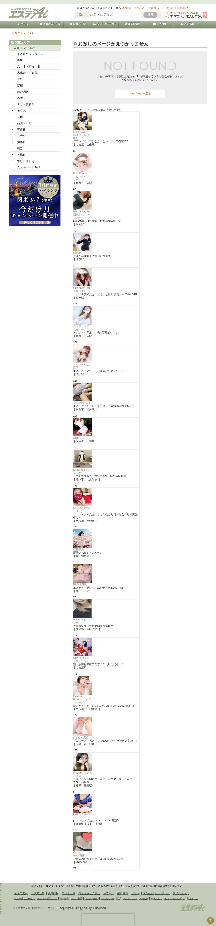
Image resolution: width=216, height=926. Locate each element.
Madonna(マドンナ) (82, 621)
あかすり (143, 898)
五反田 (21, 129)
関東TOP (183, 7)
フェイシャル (91, 898)
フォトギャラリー (104, 23)
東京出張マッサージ (30, 53)
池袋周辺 (23, 91)
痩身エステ (156, 898)
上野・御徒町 (26, 104)
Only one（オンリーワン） (81, 659)
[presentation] (108, 920)
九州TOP (169, 7)
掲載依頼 (122, 893)
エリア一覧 (37, 893)
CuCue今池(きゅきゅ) (81, 509)
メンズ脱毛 (76, 898)
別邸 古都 (79, 437)
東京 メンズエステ (26, 47)
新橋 (20, 117)
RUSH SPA (80, 584)
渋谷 (20, 79)
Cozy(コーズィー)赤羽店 (82, 854)
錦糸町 (21, 142)
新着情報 (53, 893)
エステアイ (21, 893)
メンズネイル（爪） (174, 898)
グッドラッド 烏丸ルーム (82, 328)
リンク (135, 893)
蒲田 (20, 148)
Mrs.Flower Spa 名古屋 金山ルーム (81, 135)
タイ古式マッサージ (24, 898)
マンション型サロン (47, 898)
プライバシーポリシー (156, 893)
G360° (77, 252)
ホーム (22, 23)
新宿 (20, 85)
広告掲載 (187, 23)
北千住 (21, 135)
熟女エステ (192, 898)
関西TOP (127, 7)
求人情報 (159, 23)
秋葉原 (21, 110)
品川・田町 (24, 123)
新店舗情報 (132, 23)
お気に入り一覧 (50, 23)
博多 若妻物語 (81, 402)
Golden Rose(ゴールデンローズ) (82, 699)
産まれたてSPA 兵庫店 (82, 774)
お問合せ (108, 893)
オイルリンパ (130, 898)
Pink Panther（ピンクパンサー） (81, 176)
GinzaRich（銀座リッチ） (82, 289)
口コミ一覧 (77, 23)
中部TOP (140, 7)
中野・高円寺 (26, 161)
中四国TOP (154, 7)
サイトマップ (181, 893)
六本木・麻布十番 (29, 66)
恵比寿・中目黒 (27, 72)
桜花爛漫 (78, 549)
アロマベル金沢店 (81, 366)
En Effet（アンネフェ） (82, 471)
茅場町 (21, 154)
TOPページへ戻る (140, 93)
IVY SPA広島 (81, 737)
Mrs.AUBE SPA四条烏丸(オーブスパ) (82, 214)
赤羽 (20, 98)
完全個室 (64, 898)
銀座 (20, 60)
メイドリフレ (107, 898)
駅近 (118, 898)
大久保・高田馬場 (29, 167)
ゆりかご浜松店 (81, 816)
